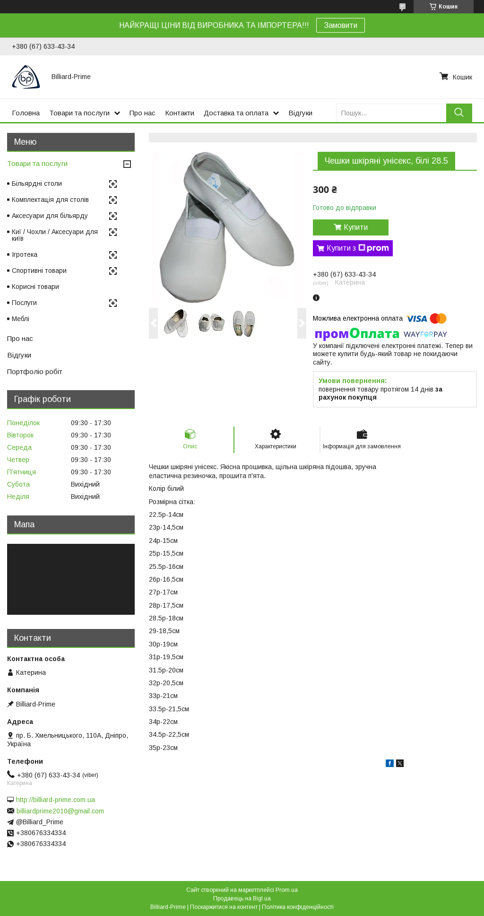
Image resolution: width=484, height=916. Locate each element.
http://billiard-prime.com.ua (55, 799)
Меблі (20, 319)
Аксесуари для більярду (50, 215)
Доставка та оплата (236, 113)
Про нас (143, 113)
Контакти (179, 113)
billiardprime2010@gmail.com (60, 811)
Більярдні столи (37, 183)
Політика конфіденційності (298, 907)
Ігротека (24, 254)
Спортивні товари (39, 270)
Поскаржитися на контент (224, 907)
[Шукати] (459, 113)
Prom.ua (287, 890)
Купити (356, 227)
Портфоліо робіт (34, 371)
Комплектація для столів (50, 199)
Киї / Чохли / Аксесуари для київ (55, 235)
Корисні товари (35, 286)
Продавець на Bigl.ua (242, 898)
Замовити (340, 25)
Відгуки (300, 113)
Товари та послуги (79, 113)
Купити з (358, 248)
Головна (26, 113)
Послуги (24, 302)
